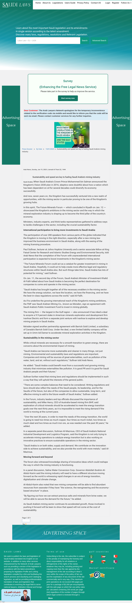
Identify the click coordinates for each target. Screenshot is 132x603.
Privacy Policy (83, 3)
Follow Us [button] (126, 3)
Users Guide (70, 3)
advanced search (99, 40)
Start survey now (68, 98)
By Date (39, 149)
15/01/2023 (50, 149)
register (115, 3)
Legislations (57, 3)
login (107, 3)
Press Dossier (27, 149)
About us (47, 3)
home (38, 3)
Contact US (96, 3)
